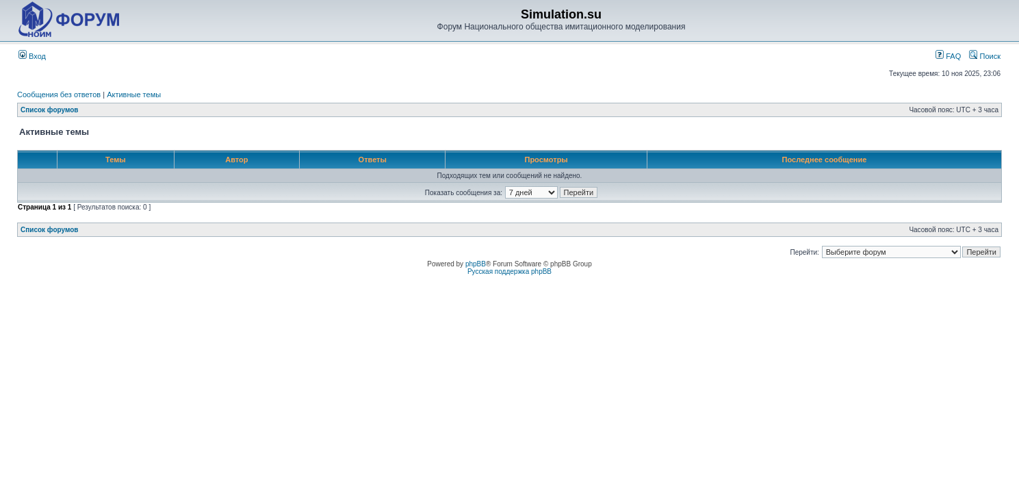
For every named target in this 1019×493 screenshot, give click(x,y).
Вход (32, 56)
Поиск (985, 56)
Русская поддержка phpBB (509, 271)
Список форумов (50, 110)
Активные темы (134, 94)
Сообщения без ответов (59, 94)
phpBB (475, 264)
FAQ (948, 56)
